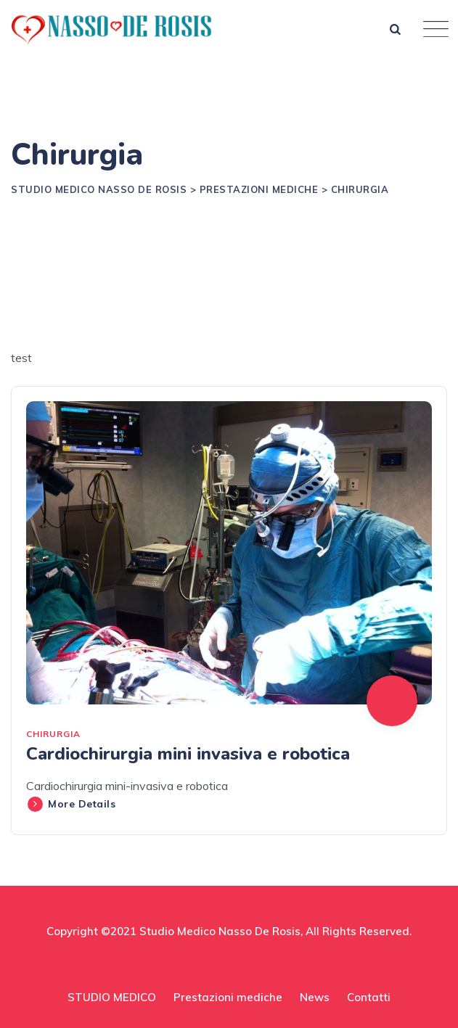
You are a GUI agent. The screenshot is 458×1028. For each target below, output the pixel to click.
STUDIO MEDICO (112, 997)
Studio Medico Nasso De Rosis (219, 931)
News (315, 997)
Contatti (368, 997)
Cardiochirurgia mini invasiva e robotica (188, 753)
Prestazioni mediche (227, 997)
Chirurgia (53, 733)
